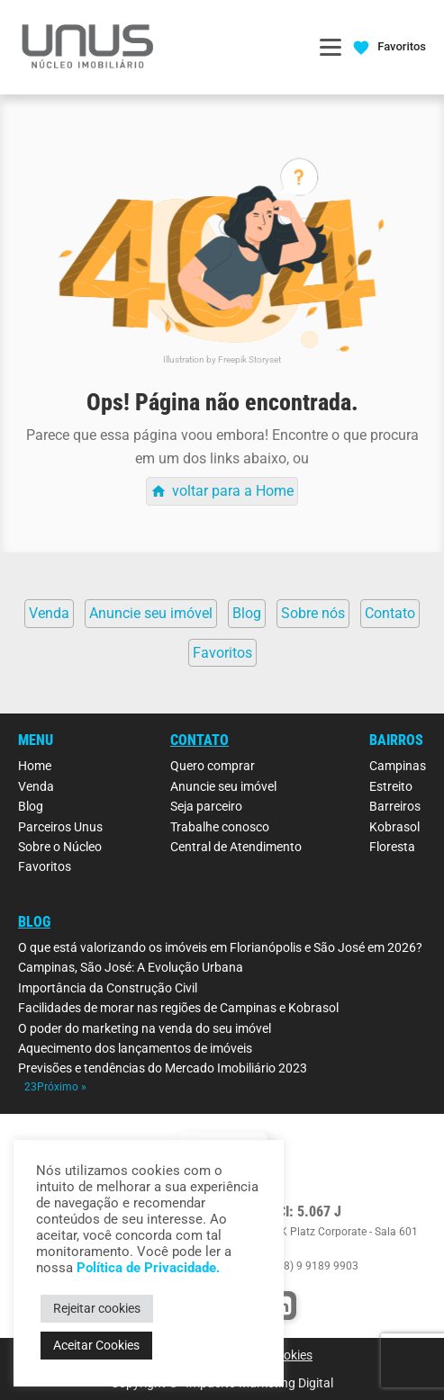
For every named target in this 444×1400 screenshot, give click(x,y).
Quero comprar (212, 765)
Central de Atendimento (236, 846)
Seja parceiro (206, 806)
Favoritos (44, 866)
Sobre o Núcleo (60, 846)
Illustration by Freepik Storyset (222, 359)
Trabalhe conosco (219, 827)
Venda (36, 786)
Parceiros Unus (60, 827)
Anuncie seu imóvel (223, 786)
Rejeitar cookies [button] (96, 1308)
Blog (30, 806)
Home (34, 765)
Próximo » (61, 1087)
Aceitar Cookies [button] (96, 1345)
